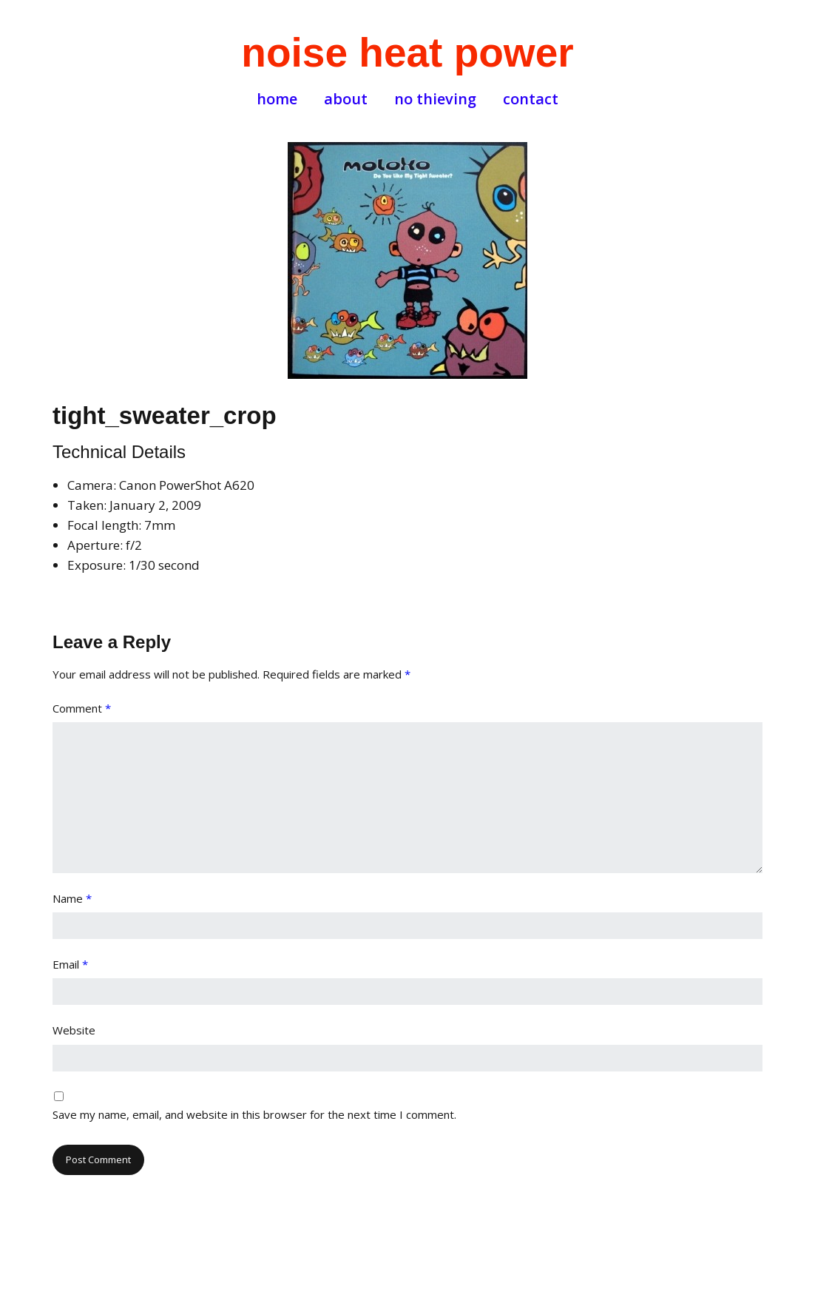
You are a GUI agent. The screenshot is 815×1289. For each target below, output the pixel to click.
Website (74, 1030)
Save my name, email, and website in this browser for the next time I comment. (254, 1114)
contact (530, 99)
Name (72, 898)
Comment (82, 708)
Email (70, 964)
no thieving (435, 99)
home (277, 99)
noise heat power (407, 52)
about (346, 99)
